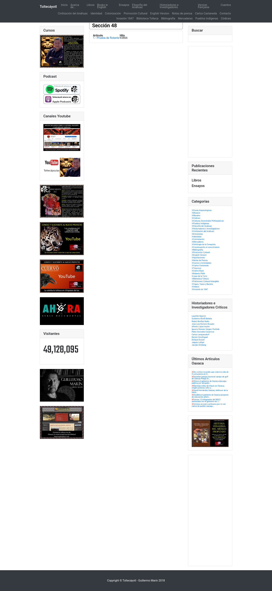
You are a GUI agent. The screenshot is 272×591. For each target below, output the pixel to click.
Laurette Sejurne (199, 316)
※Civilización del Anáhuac (203, 231)
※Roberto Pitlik (198, 273)
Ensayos (124, 5)
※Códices (196, 218)
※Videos (195, 287)
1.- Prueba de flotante (106, 38)
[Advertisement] (210, 102)
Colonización (113, 13)
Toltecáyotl (48, 7)
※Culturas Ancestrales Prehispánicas (208, 221)
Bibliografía (168, 18)
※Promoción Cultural (201, 252)
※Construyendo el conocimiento (205, 247)
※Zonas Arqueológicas (201, 210)
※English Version (199, 255)
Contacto (225, 13)
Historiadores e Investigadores (169, 6)
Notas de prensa (182, 13)
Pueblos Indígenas (206, 18)
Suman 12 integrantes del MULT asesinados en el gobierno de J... (206, 400)
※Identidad (196, 237)
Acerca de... (74, 6)
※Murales (196, 215)
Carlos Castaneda (206, 13)
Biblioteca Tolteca (147, 18)
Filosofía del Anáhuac (139, 6)
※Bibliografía (197, 250)
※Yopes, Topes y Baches (202, 284)
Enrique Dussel (198, 340)
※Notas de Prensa (199, 260)
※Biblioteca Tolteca (200, 279)
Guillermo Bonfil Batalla (202, 319)
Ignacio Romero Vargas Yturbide (205, 329)
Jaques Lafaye (198, 342)
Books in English (102, 6)
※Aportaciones (198, 258)
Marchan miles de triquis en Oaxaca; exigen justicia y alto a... (208, 387)
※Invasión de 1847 (200, 289)
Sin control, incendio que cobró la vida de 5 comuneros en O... (210, 373)
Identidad (96, 13)
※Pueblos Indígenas (200, 223)
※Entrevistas (197, 234)
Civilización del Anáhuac (73, 13)
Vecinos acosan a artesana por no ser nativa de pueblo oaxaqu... (209, 405)
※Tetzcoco (196, 268)
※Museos (196, 213)
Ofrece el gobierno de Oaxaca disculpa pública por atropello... (209, 382)
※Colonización (198, 239)
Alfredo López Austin (201, 326)
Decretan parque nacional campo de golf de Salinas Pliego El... (210, 378)
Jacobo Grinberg (199, 345)
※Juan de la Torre (199, 276)
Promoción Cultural (135, 13)
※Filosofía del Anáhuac (202, 226)
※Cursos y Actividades (201, 263)
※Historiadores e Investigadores (206, 229)
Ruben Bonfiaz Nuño (200, 321)
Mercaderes (185, 18)
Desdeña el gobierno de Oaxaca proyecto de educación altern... (210, 396)
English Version (159, 13)
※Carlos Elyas (198, 271)
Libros (90, 5)
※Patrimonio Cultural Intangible (205, 281)
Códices (226, 18)
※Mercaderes (197, 242)
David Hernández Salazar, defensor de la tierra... (210, 391)
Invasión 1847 (125, 18)
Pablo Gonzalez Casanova (203, 332)
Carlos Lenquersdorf (200, 334)
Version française (203, 6)
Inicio (65, 5)
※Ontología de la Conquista (203, 244)
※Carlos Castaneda (200, 265)
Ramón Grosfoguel (200, 337)
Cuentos (226, 5)
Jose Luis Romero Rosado (203, 324)
